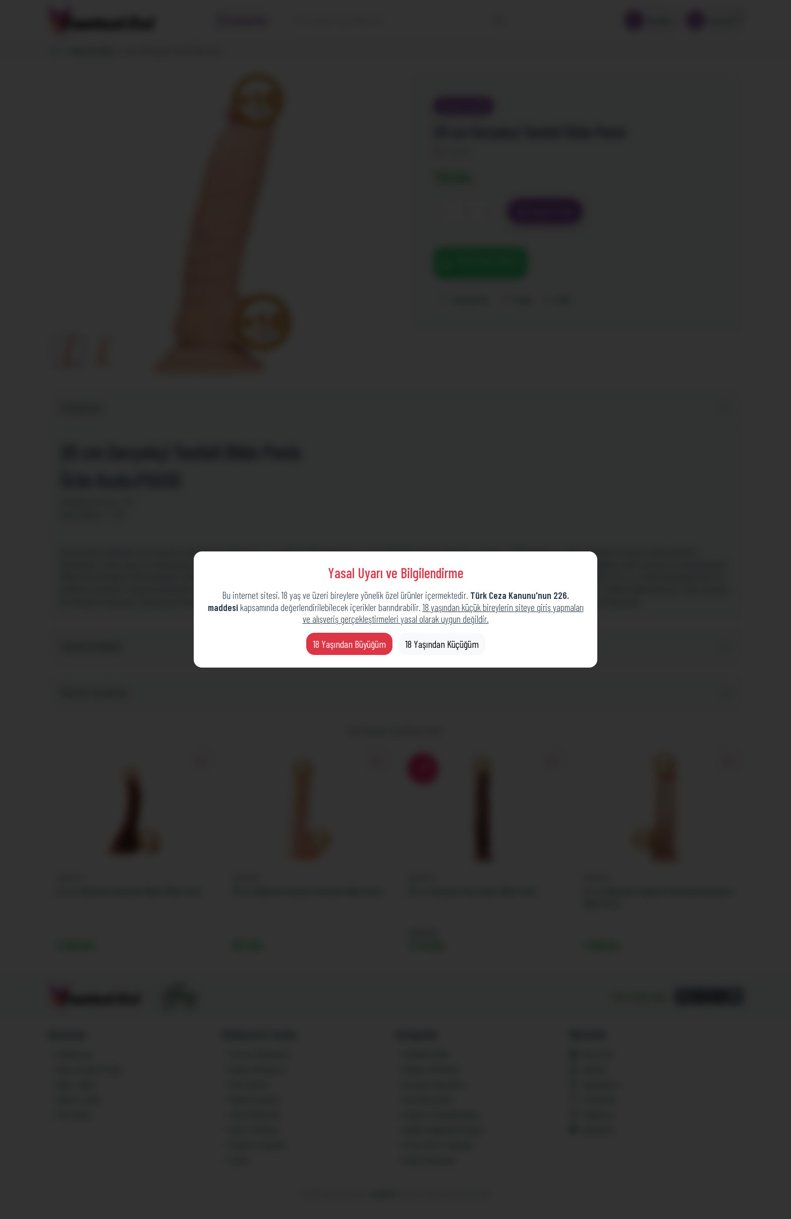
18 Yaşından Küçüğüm (442, 644)
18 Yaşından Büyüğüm (349, 644)
